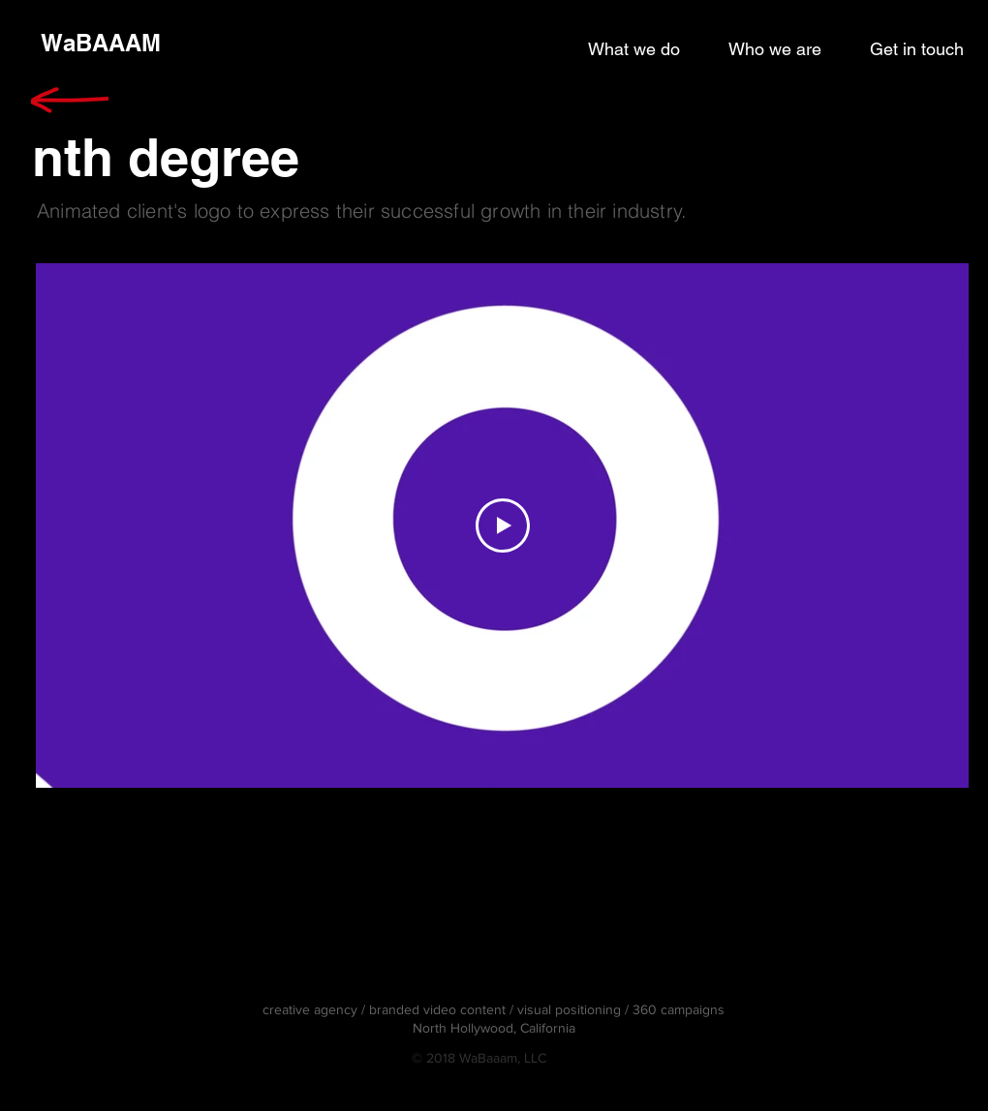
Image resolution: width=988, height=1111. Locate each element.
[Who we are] (774, 49)
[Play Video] (503, 525)
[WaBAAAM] (101, 43)
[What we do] (634, 49)
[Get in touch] (917, 49)
